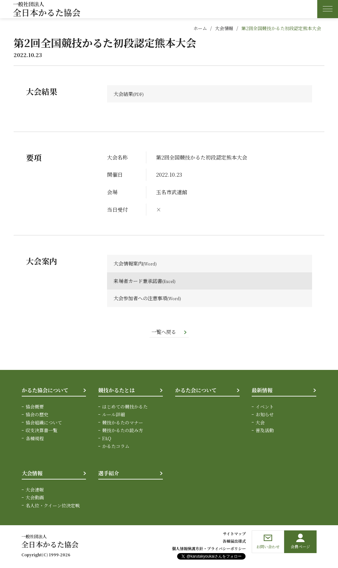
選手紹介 (108, 474)
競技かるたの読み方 (122, 431)
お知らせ (265, 415)
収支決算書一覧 (41, 431)
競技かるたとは (116, 391)
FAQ (106, 438)
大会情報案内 (129, 263)
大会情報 (224, 28)
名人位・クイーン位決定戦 (53, 506)
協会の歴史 (37, 415)
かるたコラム (115, 447)
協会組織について (44, 423)
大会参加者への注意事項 (142, 298)
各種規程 (35, 438)
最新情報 (262, 391)
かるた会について (196, 391)
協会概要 (35, 407)
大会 (260, 423)
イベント (265, 407)
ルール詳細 (113, 415)
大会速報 (35, 490)
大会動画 (35, 498)
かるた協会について (45, 391)
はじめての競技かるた (125, 407)
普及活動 (265, 431)
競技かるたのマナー (122, 423)
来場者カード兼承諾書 (139, 281)
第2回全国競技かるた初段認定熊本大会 (281, 28)
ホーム (200, 28)
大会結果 (124, 94)
